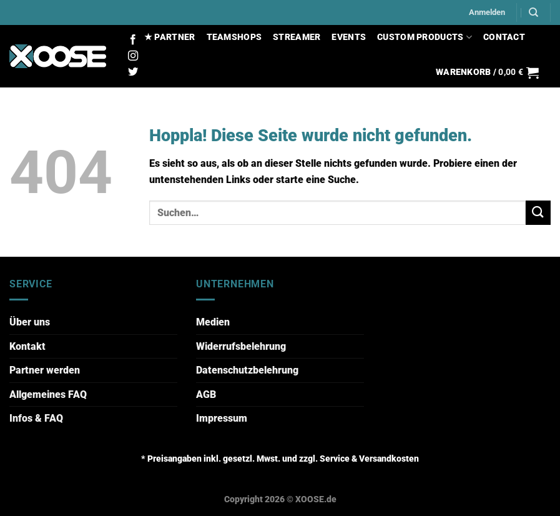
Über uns (29, 322)
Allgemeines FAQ (48, 394)
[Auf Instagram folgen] (133, 56)
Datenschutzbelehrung (247, 370)
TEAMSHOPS (234, 37)
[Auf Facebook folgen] (133, 40)
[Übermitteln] (538, 213)
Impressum (221, 418)
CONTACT (504, 37)
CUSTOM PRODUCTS (424, 37)
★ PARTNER (169, 37)
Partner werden (44, 370)
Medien (213, 322)
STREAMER (296, 37)
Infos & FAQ (36, 418)
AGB (206, 394)
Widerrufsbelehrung (241, 346)
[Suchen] (533, 12)
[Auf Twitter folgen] (133, 72)
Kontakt (27, 346)
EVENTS (349, 37)
